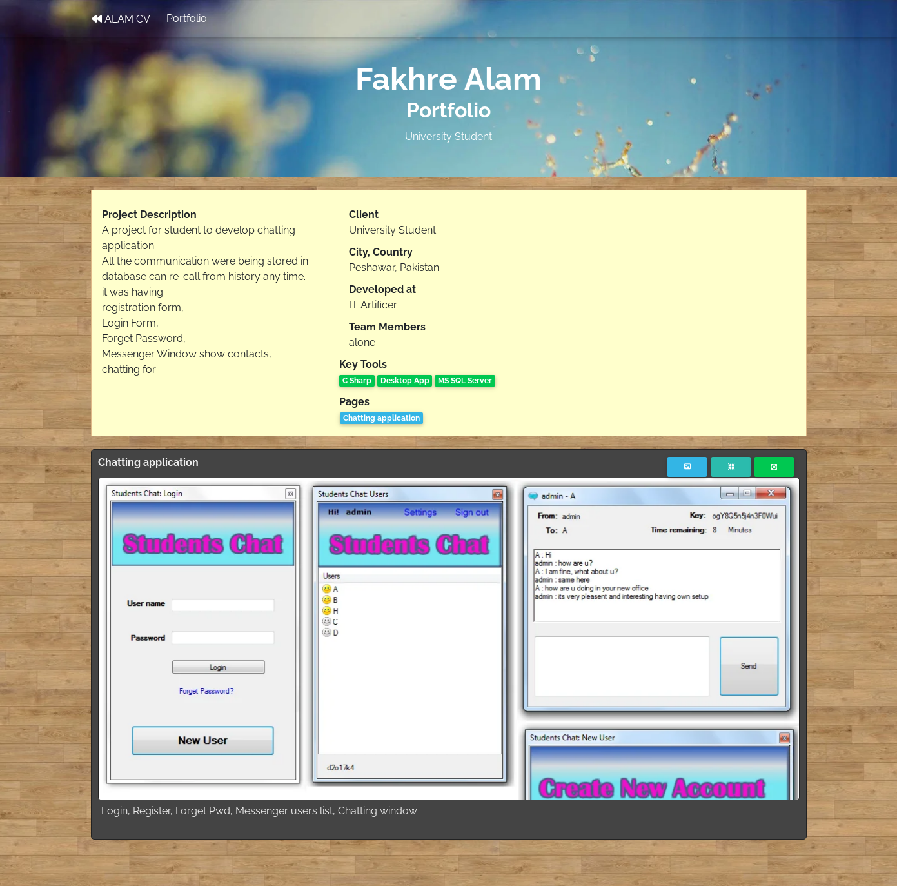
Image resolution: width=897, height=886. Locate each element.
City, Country (381, 252)
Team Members (387, 327)
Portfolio (186, 21)
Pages (354, 402)
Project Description (149, 214)
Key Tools (363, 364)
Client (364, 214)
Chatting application (381, 418)
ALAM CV (121, 21)
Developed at (382, 289)
